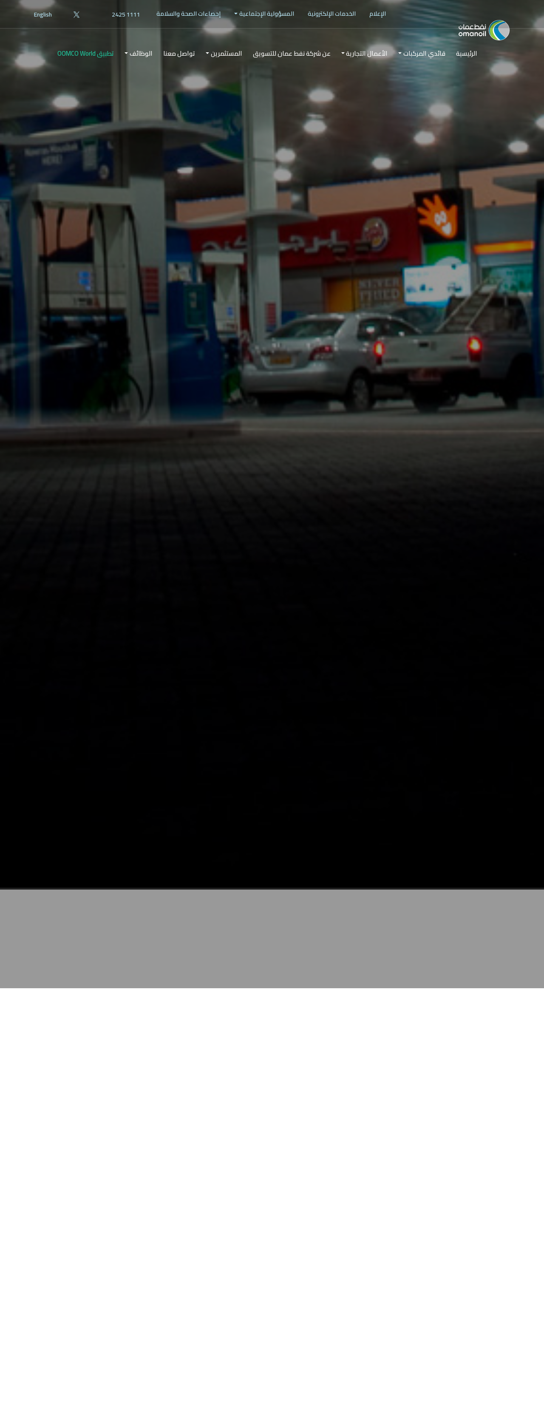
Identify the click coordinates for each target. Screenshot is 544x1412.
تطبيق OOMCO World (85, 67)
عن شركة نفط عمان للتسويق (292, 67)
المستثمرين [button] (226, 67)
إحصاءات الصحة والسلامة (188, 13)
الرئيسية (466, 67)
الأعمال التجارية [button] (367, 67)
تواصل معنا (179, 67)
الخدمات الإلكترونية (332, 13)
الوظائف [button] (141, 67)
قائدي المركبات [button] (424, 67)
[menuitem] (378, 14)
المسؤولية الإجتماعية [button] (266, 13)
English (43, 14)
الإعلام (377, 13)
